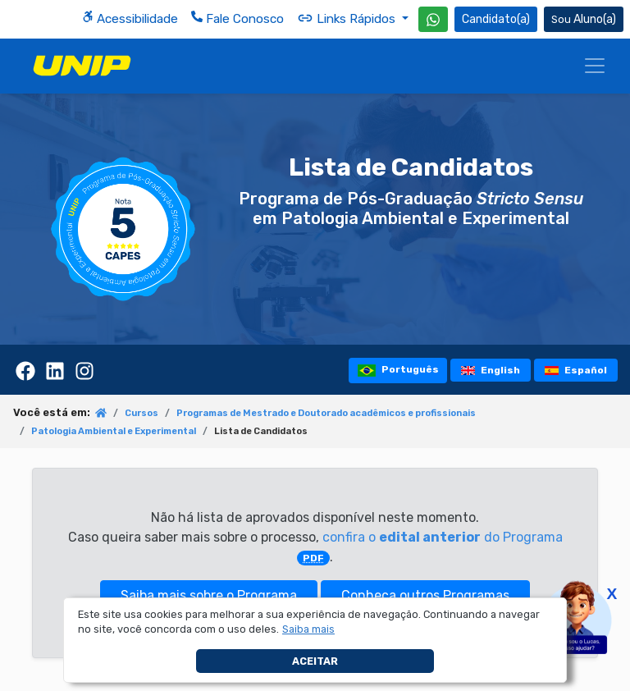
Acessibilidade (130, 18)
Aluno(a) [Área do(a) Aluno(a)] (583, 19)
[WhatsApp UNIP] (433, 19)
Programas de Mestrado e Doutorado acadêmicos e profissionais (326, 413)
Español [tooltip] (576, 370)
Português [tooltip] (398, 370)
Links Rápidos (348, 18)
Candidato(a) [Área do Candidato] (496, 19)
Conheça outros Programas (425, 595)
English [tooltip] (490, 370)
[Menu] (595, 65)
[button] (308, 629)
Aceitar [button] (315, 661)
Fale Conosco (237, 18)
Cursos (141, 413)
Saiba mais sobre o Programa (209, 595)
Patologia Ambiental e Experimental (113, 431)
